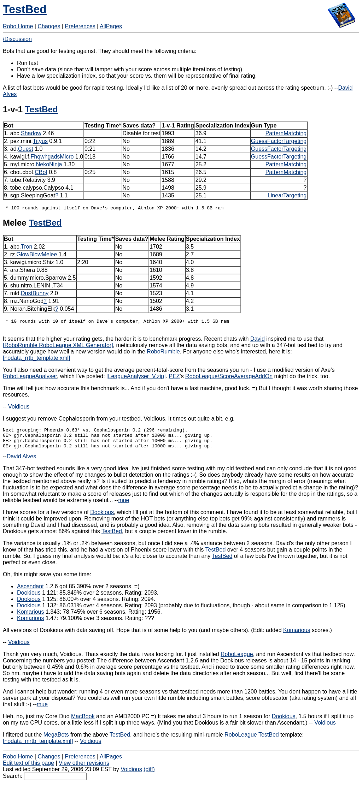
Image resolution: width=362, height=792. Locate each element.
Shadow (31, 133)
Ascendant (30, 593)
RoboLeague (237, 660)
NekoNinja (49, 164)
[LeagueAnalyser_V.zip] (136, 378)
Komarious (30, 618)
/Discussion (17, 39)
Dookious (102, 519)
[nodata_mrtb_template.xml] (38, 747)
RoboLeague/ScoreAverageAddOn (229, 378)
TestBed (25, 9)
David (257, 341)
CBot (41, 172)
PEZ (174, 378)
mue (123, 507)
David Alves (21, 463)
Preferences (80, 26)
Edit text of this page (28, 769)
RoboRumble (163, 354)
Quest (25, 149)
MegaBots (56, 741)
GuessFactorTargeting (278, 141)
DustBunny (34, 294)
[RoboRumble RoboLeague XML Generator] (58, 347)
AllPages (111, 26)
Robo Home (18, 26)
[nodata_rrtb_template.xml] (36, 360)
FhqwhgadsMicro (52, 157)
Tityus (40, 141)
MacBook (83, 723)
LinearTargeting (287, 195)
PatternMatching (286, 133)
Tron (26, 248)
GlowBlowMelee (37, 255)
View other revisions (84, 769)
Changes (48, 26)
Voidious (19, 409)
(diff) (149, 776)
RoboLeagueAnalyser (30, 378)
